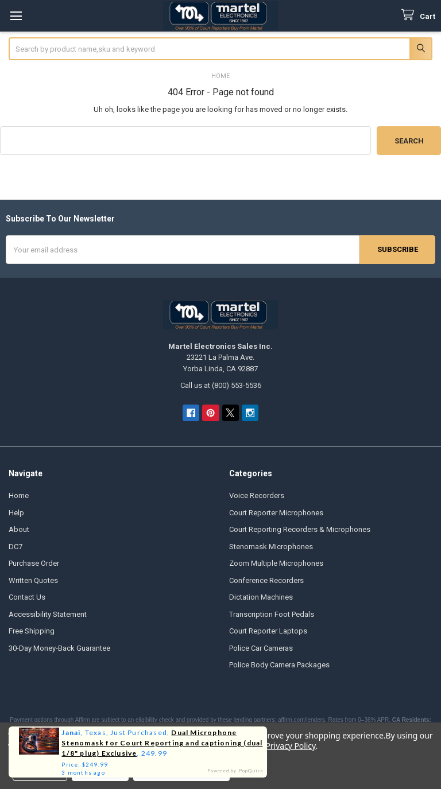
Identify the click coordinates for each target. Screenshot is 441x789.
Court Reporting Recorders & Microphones (299, 529)
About (19, 529)
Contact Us (27, 597)
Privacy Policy (290, 745)
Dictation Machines (261, 597)
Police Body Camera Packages (279, 664)
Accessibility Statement (48, 614)
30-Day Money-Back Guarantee (59, 648)
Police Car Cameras (261, 648)
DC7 (15, 546)
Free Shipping (32, 631)
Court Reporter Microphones (276, 512)
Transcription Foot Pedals (271, 614)
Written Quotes (33, 580)
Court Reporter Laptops (268, 631)
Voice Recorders (256, 495)
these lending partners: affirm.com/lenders (271, 720)
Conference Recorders (266, 580)
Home (19, 495)
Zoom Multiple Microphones (276, 563)
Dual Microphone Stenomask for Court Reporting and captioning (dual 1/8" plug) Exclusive (161, 742)
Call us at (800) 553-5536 (220, 385)
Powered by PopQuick (235, 771)
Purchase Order (34, 563)
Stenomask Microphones (271, 546)
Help (16, 512)
